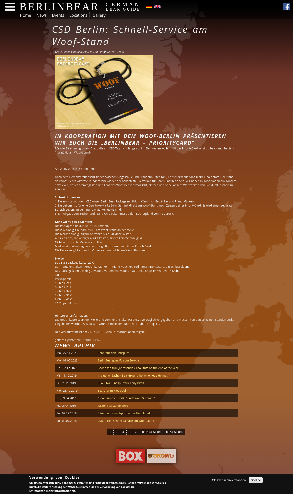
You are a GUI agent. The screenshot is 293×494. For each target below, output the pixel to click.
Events (58, 15)
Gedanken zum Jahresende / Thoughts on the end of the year (138, 368)
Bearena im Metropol (112, 390)
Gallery (99, 15)
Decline (256, 480)
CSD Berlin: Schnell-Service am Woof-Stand (126, 421)
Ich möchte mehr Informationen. (52, 491)
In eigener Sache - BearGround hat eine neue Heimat (133, 375)
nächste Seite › (151, 432)
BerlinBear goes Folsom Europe (118, 360)
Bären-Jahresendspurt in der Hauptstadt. (125, 413)
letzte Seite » (174, 432)
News (41, 15)
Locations (78, 15)
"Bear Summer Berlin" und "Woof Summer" (126, 398)
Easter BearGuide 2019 (113, 406)
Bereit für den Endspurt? (114, 353)
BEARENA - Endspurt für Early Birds (121, 383)
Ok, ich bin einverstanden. (229, 480)
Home (25, 15)
